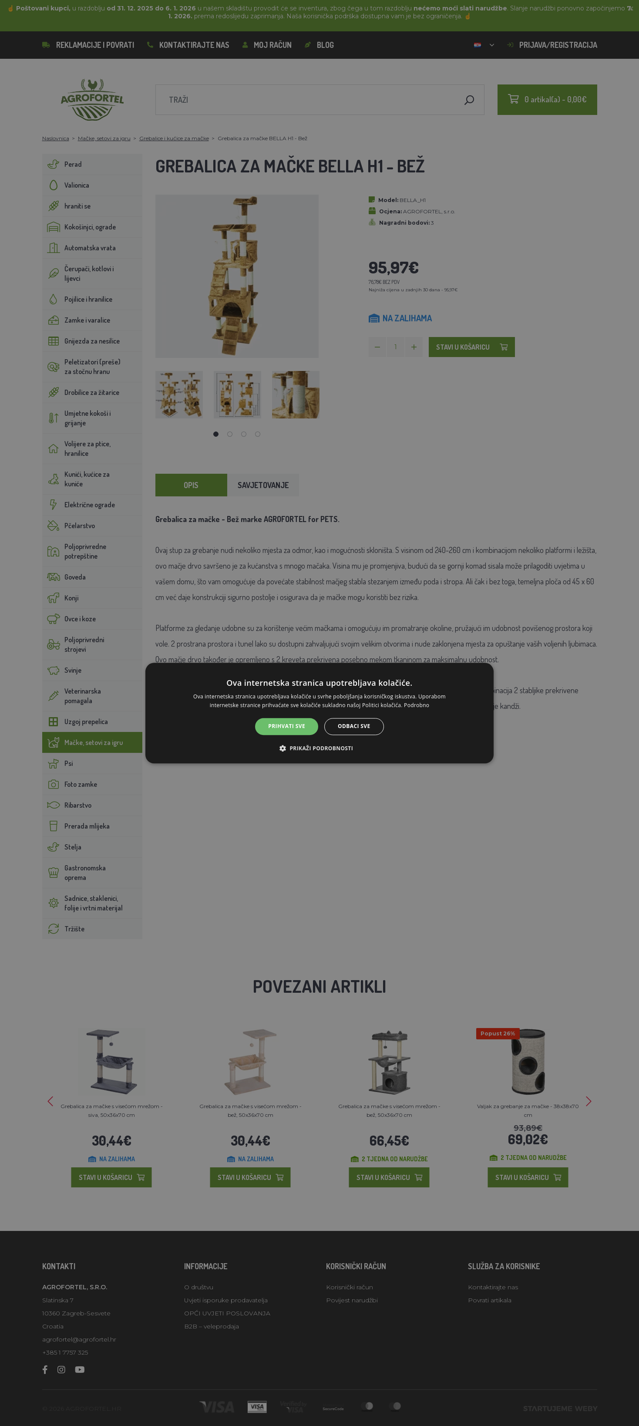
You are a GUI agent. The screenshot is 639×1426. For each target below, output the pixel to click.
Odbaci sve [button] (354, 726)
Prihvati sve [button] (286, 726)
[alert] (319, 713)
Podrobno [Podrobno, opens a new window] (416, 705)
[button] (319, 748)
